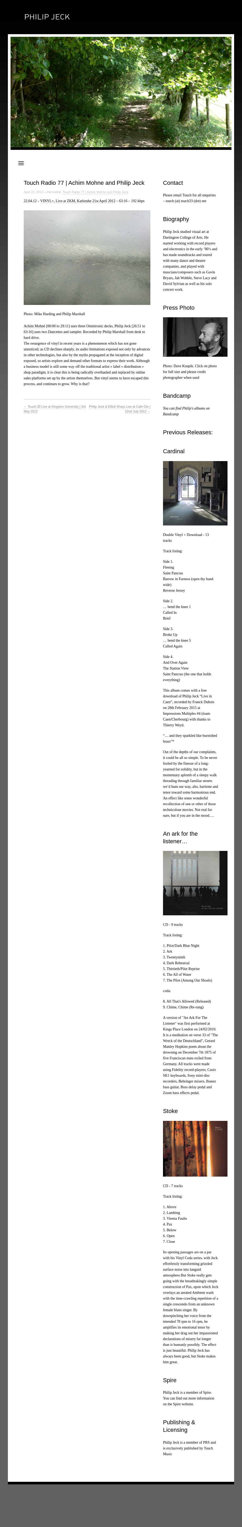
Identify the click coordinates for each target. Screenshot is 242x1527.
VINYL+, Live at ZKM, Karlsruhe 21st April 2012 (77, 201)
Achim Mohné (34, 326)
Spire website (183, 1404)
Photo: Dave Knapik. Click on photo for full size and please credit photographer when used (190, 372)
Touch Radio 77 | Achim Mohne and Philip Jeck (95, 192)
